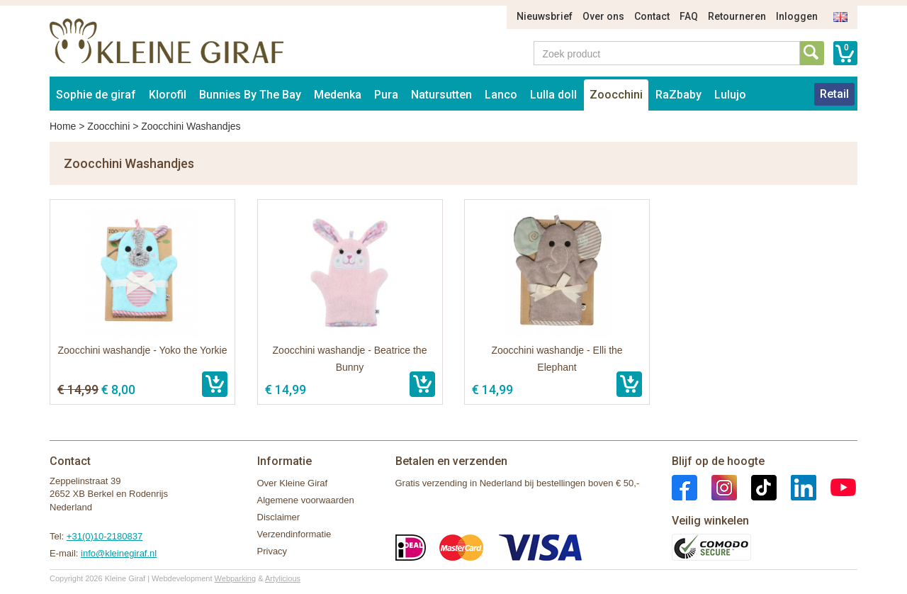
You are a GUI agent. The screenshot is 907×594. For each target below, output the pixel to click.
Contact (652, 16)
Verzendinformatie (294, 534)
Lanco (501, 94)
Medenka (337, 94)
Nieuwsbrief (545, 16)
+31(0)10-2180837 (104, 536)
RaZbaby (678, 94)
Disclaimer (278, 517)
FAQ (689, 16)
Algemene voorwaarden (305, 500)
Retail (834, 94)
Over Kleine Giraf (292, 483)
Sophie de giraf (96, 94)
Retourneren (737, 16)
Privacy (272, 551)
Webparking (236, 578)
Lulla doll (553, 94)
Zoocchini (616, 94)
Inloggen (797, 16)
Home (63, 126)
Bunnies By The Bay (250, 94)
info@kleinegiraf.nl (119, 553)
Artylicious (282, 578)
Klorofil (167, 94)
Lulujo (730, 94)
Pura (386, 94)
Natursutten (441, 94)
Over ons (603, 16)
